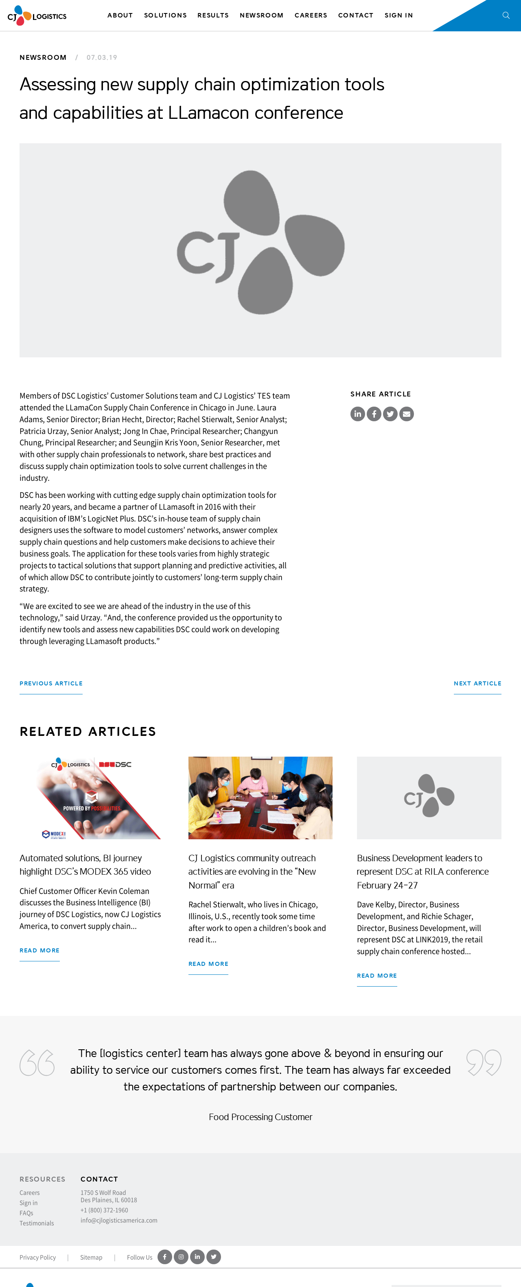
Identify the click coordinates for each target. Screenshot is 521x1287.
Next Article (477, 684)
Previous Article (51, 684)
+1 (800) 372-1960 (104, 1209)
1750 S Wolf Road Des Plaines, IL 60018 (109, 1196)
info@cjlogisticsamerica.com (119, 1220)
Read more (40, 951)
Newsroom (43, 57)
